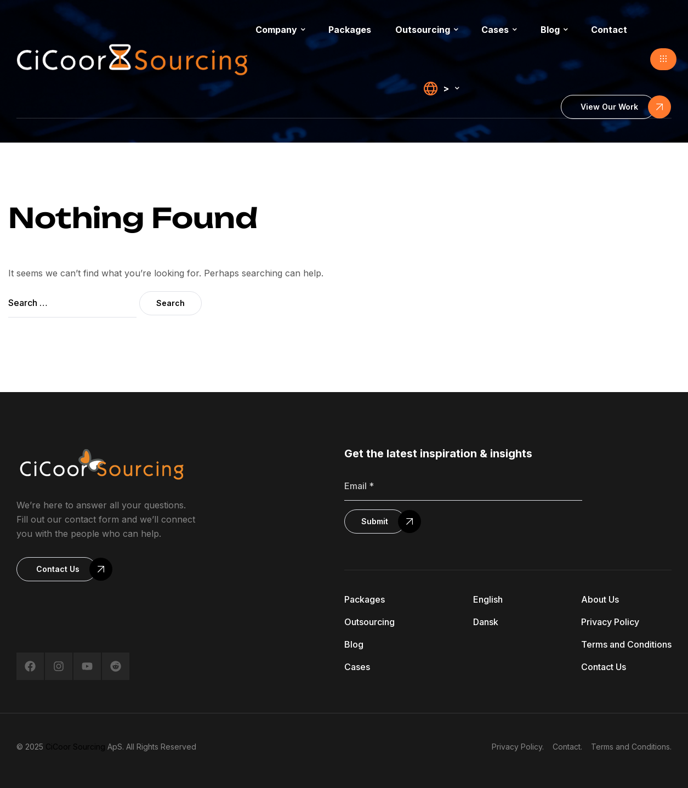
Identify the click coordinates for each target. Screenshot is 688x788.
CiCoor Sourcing (75, 746)
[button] (663, 59)
